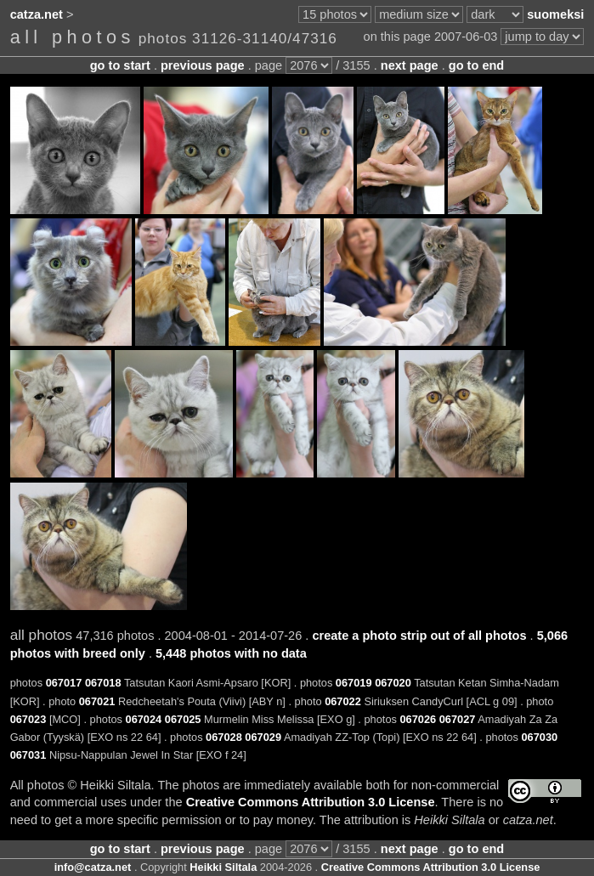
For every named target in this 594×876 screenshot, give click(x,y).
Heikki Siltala (223, 867)
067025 (183, 719)
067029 (263, 737)
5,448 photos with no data (231, 653)
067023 (28, 719)
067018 (103, 682)
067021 (97, 701)
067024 (144, 719)
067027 (457, 719)
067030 (539, 737)
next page (409, 65)
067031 (28, 755)
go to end (476, 65)
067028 (224, 737)
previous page (203, 65)
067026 (417, 719)
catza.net (36, 14)
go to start (120, 65)
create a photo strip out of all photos (419, 635)
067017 (64, 682)
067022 (343, 701)
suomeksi (555, 14)
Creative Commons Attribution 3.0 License (310, 802)
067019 (354, 682)
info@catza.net (93, 867)
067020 (393, 682)
